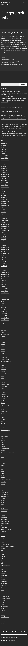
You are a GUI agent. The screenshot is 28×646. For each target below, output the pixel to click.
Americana (3, 330)
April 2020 (3, 166)
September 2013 (5, 276)
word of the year (5, 617)
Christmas (10, 61)
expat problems (4, 411)
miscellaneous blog (16, 64)
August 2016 (4, 207)
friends (2, 427)
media (2, 486)
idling (2, 457)
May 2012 (3, 307)
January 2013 (4, 291)
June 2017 (3, 191)
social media (4, 571)
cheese (2, 365)
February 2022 (4, 155)
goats (2, 434)
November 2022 (5, 143)
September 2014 (5, 253)
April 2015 (3, 239)
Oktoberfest (4, 517)
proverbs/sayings (5, 544)
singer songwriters (5, 565)
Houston (3, 450)
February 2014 (4, 268)
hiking (2, 442)
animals (3, 336)
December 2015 (5, 224)
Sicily (2, 563)
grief (2, 438)
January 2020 (4, 172)
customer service (5, 380)
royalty (2, 552)
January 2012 (4, 315)
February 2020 (4, 170)
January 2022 (4, 158)
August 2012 (4, 301)
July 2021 (3, 162)
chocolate (3, 367)
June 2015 (3, 234)
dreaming (3, 392)
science (3, 556)
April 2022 (3, 153)
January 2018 (4, 185)
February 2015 (4, 243)
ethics (2, 407)
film (2, 415)
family (2, 413)
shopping (3, 560)
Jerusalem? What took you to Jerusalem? (11, 91)
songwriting (4, 575)
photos (2, 533)
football (3, 423)
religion (2, 550)
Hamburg (3, 440)
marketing (3, 481)
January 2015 (4, 245)
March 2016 (4, 218)
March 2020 (4, 168)
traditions (3, 600)
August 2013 (4, 278)
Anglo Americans (5, 334)
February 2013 (4, 288)
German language (5, 430)
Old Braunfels (4, 519)
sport (2, 577)
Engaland (3, 400)
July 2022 (3, 149)
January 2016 (4, 222)
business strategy (5, 359)
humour (3, 454)
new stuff (3, 506)
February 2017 (4, 199)
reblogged (3, 548)
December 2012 (5, 293)
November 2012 (5, 295)
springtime (3, 579)
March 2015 (4, 241)
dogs (2, 390)
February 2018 (4, 182)
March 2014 (4, 266)
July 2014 (3, 257)
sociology (3, 573)
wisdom (3, 614)
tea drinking (4, 583)
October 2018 (4, 180)
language (3, 471)
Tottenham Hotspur (5, 598)
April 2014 (3, 263)
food (2, 421)
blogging (3, 351)
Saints (2, 554)
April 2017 (3, 195)
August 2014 (4, 255)
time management (5, 596)
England (3, 403)
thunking (5, 62)
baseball (3, 346)
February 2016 (4, 220)
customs (3, 382)
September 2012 (5, 299)
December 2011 (5, 318)
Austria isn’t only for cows (7, 96)
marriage (3, 484)
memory (3, 490)
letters (2, 475)
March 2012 (4, 311)
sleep (2, 567)
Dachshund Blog (5, 384)
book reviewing (4, 355)
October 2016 (4, 203)
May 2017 (3, 193)
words (2, 619)
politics (2, 542)
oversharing (4, 527)
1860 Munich (4, 326)
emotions (3, 398)
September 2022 (5, 145)
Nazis (2, 504)
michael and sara (5, 492)
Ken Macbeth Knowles (9, 638)
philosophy (3, 531)
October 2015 (4, 228)
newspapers (4, 511)
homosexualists (5, 448)
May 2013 (3, 284)
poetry (2, 538)
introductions (4, 463)
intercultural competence (7, 459)
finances (3, 417)
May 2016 (3, 214)
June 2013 (3, 282)
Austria (2, 340)
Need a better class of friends (15, 107)
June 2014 (3, 259)
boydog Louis (4, 357)
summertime (4, 581)
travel (2, 604)
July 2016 (3, 209)
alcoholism (3, 328)
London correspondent (6, 479)
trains (2, 602)
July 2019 (3, 178)
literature (3, 477)
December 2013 (5, 272)
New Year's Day (4, 508)
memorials (3, 488)
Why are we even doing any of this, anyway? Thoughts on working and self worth (14, 93)
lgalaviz (3, 124)
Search (2, 82)
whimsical (3, 610)
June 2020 (3, 164)
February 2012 (4, 313)
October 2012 (4, 297)
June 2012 (3, 305)
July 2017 (3, 189)
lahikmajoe (3, 107)
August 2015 (4, 232)
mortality (3, 498)
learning (3, 473)
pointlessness (4, 540)
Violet (2, 608)
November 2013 (5, 274)
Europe (2, 409)
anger (2, 332)
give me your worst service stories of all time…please (13, 98)
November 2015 (5, 226)
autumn (3, 342)
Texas (2, 587)
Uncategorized (10, 62)
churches (3, 371)
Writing (2, 623)
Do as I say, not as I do (12, 32)
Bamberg (3, 344)
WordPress (13, 640)
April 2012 (3, 309)
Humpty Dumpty (7, 64)
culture (2, 378)
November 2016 (5, 201)
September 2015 (5, 230)
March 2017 (4, 197)
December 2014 (5, 247)
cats (2, 363)
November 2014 (5, 249)
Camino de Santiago (6, 361)
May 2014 (3, 261)
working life (3, 621)
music (2, 502)
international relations (6, 461)
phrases (3, 536)
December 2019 (5, 174)
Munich (22, 64)
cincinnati (3, 373)
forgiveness (4, 425)
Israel (2, 465)
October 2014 (4, 251)
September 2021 (5, 160)
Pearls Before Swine (6, 529)
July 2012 (3, 303)
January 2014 (4, 270)
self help (3, 558)
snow (2, 569)
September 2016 (5, 205)
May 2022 (3, 151)
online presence (5, 523)
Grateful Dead (4, 436)
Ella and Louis (4, 396)
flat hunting (3, 419)
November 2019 (5, 176)
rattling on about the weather (8, 546)
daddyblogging (16, 61)
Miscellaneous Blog (5, 496)
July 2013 (3, 280)
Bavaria (3, 349)
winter (2, 612)
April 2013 (3, 286)
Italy (2, 467)
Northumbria (4, 513)
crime (2, 375)
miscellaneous (4, 494)
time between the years (6, 594)
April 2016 (3, 216)
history (2, 444)
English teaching (5, 405)
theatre (2, 590)
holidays (21, 61)
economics (3, 394)
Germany (3, 432)
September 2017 (5, 187)
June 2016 (3, 212)
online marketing (5, 521)
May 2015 (3, 236)
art (1, 338)
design (2, 388)
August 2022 (4, 147)
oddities (3, 515)
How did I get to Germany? (7, 452)
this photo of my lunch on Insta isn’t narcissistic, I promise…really (13, 101)
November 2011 (5, 320)
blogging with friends (6, 353)
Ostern (2, 525)
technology (3, 585)
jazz (2, 469)
